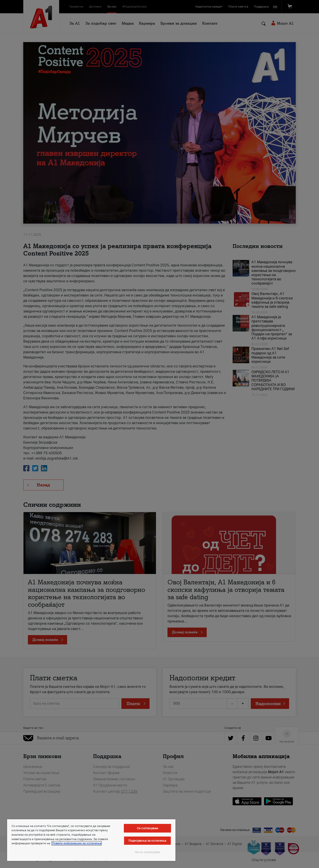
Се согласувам (147, 828)
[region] (91, 840)
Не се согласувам (147, 852)
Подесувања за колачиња (147, 840)
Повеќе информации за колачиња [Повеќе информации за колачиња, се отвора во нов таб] (76, 843)
